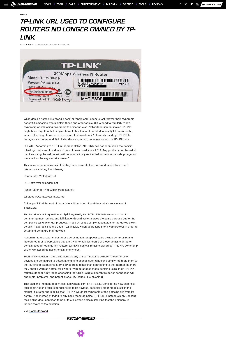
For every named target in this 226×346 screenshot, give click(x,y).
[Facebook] (180, 4)
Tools (142, 4)
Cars (72, 4)
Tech (60, 4)
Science (128, 4)
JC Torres (28, 44)
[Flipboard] (191, 4)
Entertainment (91, 4)
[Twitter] (186, 4)
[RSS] (197, 4)
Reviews (157, 4)
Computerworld (38, 311)
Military (111, 4)
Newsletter (211, 4)
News (47, 4)
